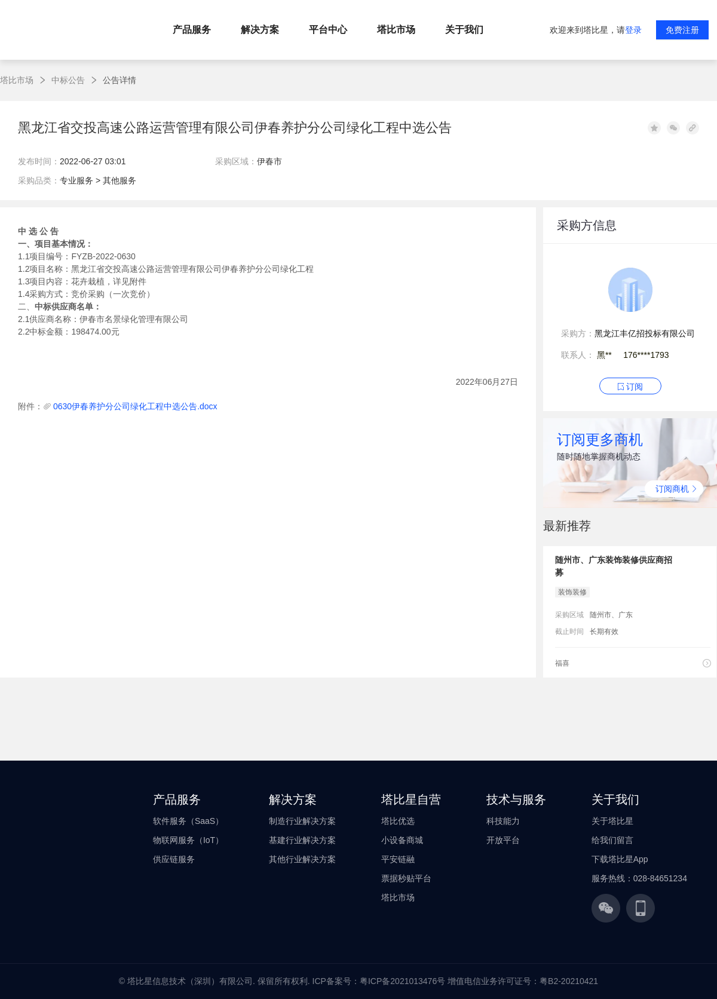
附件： (30, 406)
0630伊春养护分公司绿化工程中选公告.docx (135, 406)
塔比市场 (16, 80)
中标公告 (68, 80)
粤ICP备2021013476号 (402, 981)
